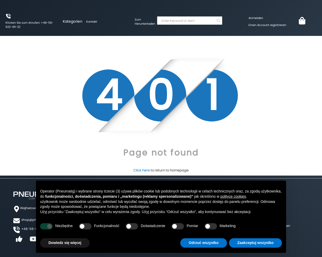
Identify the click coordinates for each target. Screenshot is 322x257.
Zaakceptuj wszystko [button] (255, 243)
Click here (141, 170)
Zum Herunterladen (145, 21)
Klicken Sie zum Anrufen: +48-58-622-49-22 (29, 25)
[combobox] (189, 20)
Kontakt (91, 22)
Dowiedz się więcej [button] (64, 243)
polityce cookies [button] (233, 196)
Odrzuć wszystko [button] (203, 243)
